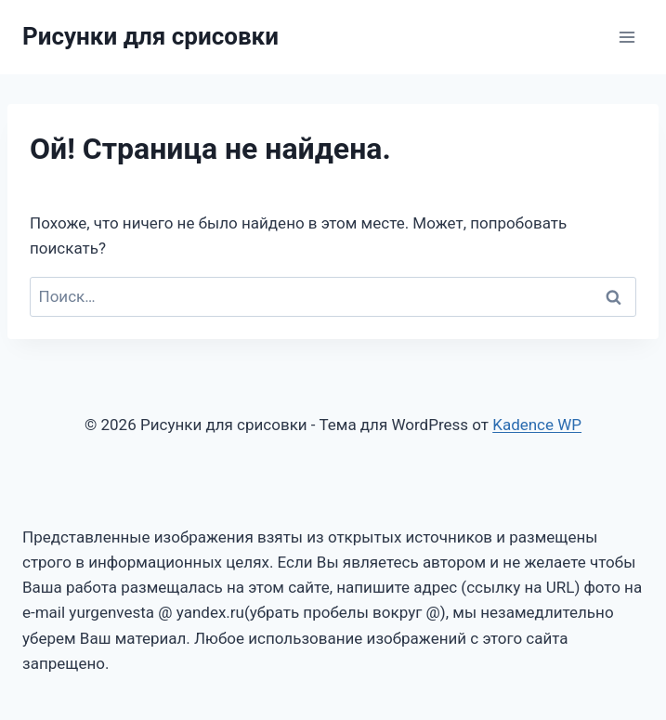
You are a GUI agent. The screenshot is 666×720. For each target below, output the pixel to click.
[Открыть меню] (626, 36)
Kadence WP (536, 424)
